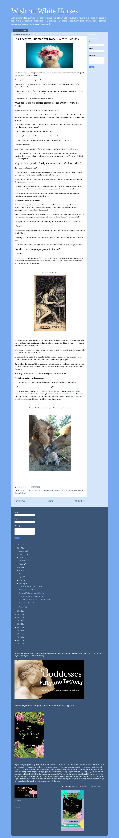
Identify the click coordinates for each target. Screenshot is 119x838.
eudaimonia (59, 394)
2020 (19, 624)
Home (17, 30)
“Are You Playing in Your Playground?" (32, 596)
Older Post (80, 501)
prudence (81, 396)
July (20, 567)
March (21, 580)
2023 (19, 614)
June (21, 570)
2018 (19, 631)
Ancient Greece (74, 391)
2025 (19, 548)
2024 (19, 611)
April (21, 577)
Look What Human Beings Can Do (30, 586)
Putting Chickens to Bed (27, 590)
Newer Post (20, 501)
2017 (19, 634)
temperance (25, 399)
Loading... (18, 807)
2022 (19, 617)
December (22, 551)
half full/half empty (67, 490)
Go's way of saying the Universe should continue (43, 490)
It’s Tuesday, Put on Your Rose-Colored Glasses (35, 599)
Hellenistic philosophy (48, 391)
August (21, 564)
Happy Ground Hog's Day (27, 603)
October (22, 557)
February (22, 584)
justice (35, 399)
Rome (22, 394)
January (22, 607)
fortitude (18, 399)
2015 (19, 640)
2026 (19, 545)
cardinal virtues (58, 396)
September (23, 561)
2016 (19, 637)
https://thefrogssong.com (91, 786)
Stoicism (23, 493)
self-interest (74, 149)
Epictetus (23, 490)
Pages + (24, 30)
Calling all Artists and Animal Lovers (31, 593)
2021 (19, 621)
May (21, 574)
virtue (36, 394)
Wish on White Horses (44, 11)
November (22, 554)
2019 (19, 627)
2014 (19, 644)
